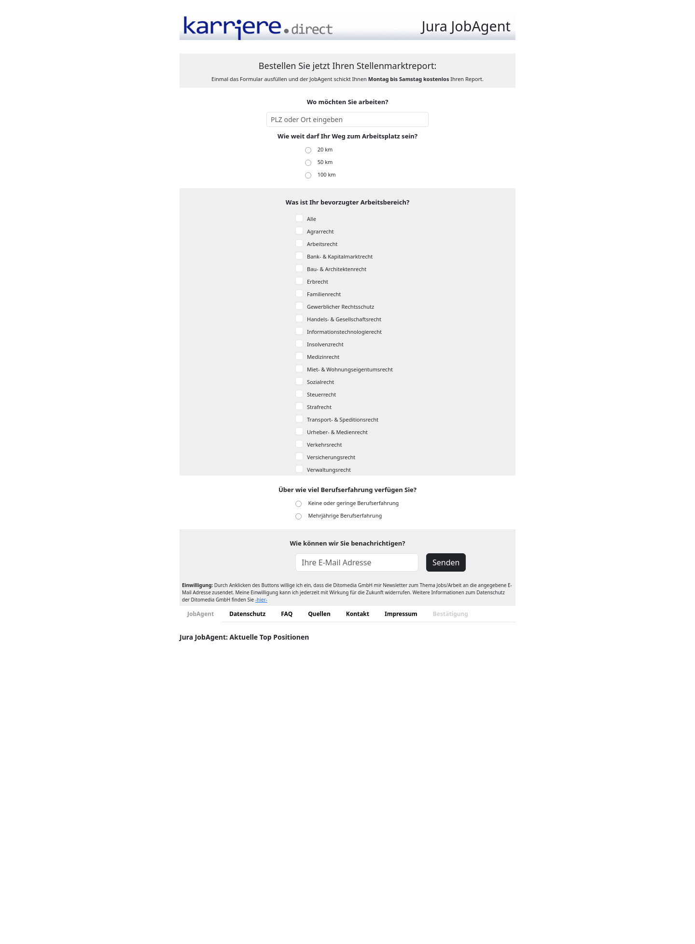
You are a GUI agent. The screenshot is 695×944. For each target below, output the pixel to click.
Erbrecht (317, 281)
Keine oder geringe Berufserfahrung (353, 502)
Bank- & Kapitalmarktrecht (340, 256)
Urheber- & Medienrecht (337, 432)
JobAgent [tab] (200, 614)
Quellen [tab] (319, 614)
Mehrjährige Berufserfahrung (345, 515)
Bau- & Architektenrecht (336, 269)
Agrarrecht (320, 231)
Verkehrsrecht (324, 444)
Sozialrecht (320, 381)
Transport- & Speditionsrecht (342, 419)
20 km (325, 149)
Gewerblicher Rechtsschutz (340, 306)
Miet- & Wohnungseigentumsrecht (350, 369)
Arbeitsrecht (322, 243)
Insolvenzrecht (325, 344)
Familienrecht (324, 294)
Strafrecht (319, 406)
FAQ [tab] (286, 614)
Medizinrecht (323, 356)
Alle (311, 218)
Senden (445, 562)
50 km (325, 161)
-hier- (261, 599)
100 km (327, 174)
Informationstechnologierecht (344, 331)
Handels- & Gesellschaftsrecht (344, 319)
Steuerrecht (321, 394)
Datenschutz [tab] (247, 614)
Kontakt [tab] (357, 614)
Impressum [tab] (401, 614)
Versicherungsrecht (331, 457)
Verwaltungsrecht (329, 469)
